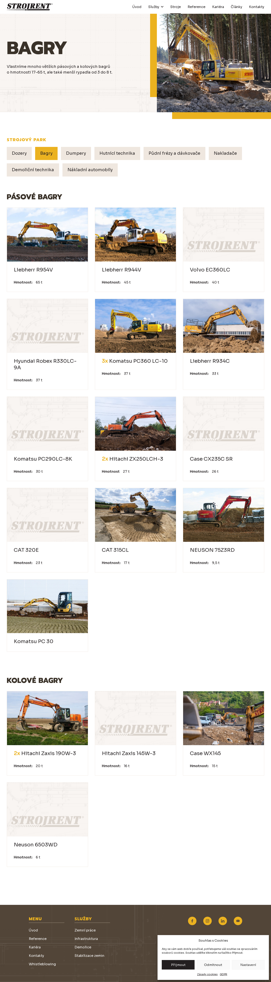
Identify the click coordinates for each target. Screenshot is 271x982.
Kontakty (256, 7)
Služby (153, 7)
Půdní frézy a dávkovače (174, 153)
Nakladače (225, 153)
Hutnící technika (117, 153)
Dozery (19, 153)
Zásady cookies (207, 974)
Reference (196, 7)
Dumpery (76, 153)
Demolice (83, 947)
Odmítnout (213, 965)
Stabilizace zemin (89, 955)
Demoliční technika (33, 169)
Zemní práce (85, 930)
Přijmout (178, 965)
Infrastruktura (86, 939)
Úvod (136, 7)
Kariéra (218, 7)
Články (236, 7)
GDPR (223, 974)
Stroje (175, 7)
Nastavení (248, 965)
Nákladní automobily (90, 169)
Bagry (46, 153)
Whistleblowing (42, 964)
